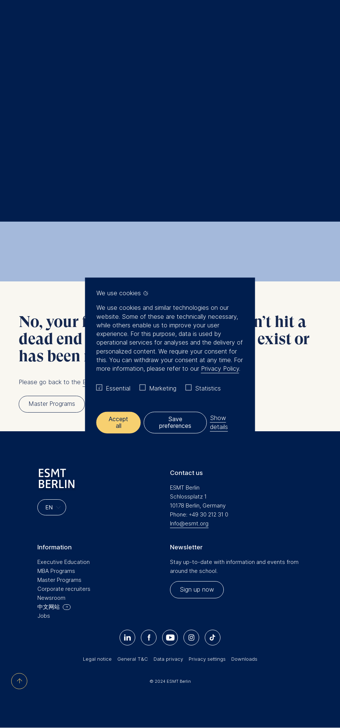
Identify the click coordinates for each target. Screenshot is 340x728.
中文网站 (48, 606)
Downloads (244, 659)
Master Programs (59, 579)
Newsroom (51, 597)
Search (38, 94)
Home (21, 94)
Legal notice (97, 659)
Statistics (208, 388)
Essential (118, 388)
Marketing (162, 388)
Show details (219, 422)
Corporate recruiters (63, 588)
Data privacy (168, 659)
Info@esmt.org (189, 523)
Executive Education (63, 561)
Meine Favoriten (311, 22)
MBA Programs (56, 570)
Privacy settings (207, 659)
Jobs (43, 615)
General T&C (132, 659)
